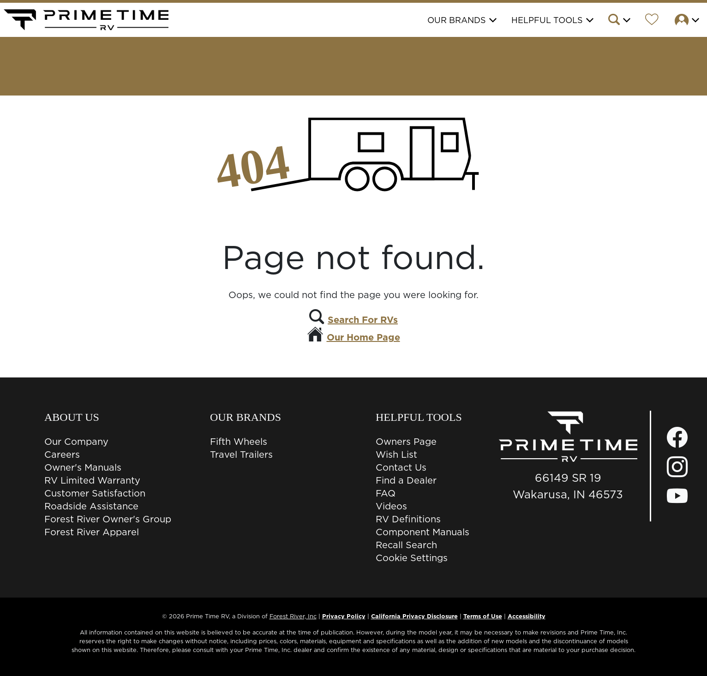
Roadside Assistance (91, 506)
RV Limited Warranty (92, 480)
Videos (391, 506)
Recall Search (406, 544)
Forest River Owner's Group (107, 519)
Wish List (396, 454)
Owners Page (406, 441)
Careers (62, 454)
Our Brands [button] (456, 20)
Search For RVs (363, 319)
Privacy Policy (343, 616)
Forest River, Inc (293, 616)
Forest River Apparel (91, 532)
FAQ (385, 493)
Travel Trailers (241, 454)
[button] (618, 21)
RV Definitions (408, 519)
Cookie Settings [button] (412, 557)
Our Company (76, 441)
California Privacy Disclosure (414, 616)
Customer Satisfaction (94, 493)
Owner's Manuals (82, 467)
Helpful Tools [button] (547, 20)
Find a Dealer (406, 480)
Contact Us (401, 467)
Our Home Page (363, 337)
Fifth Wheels (238, 441)
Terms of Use (482, 616)
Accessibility (526, 616)
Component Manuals (422, 532)
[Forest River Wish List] (651, 21)
